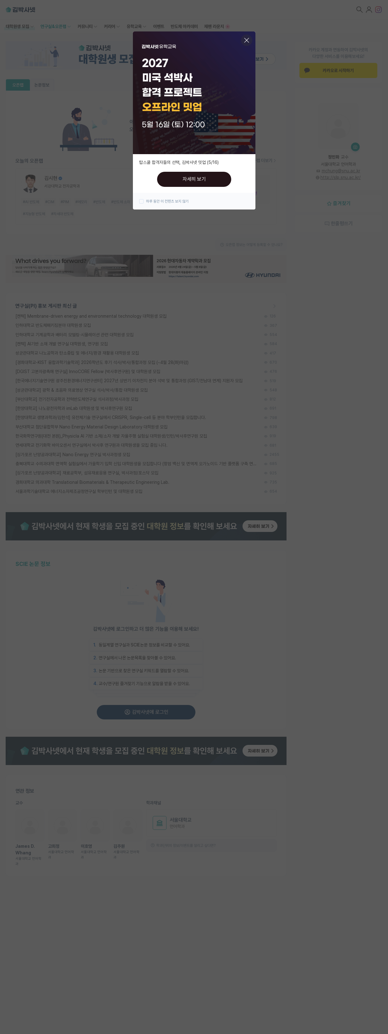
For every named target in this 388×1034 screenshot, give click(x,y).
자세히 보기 (194, 179)
